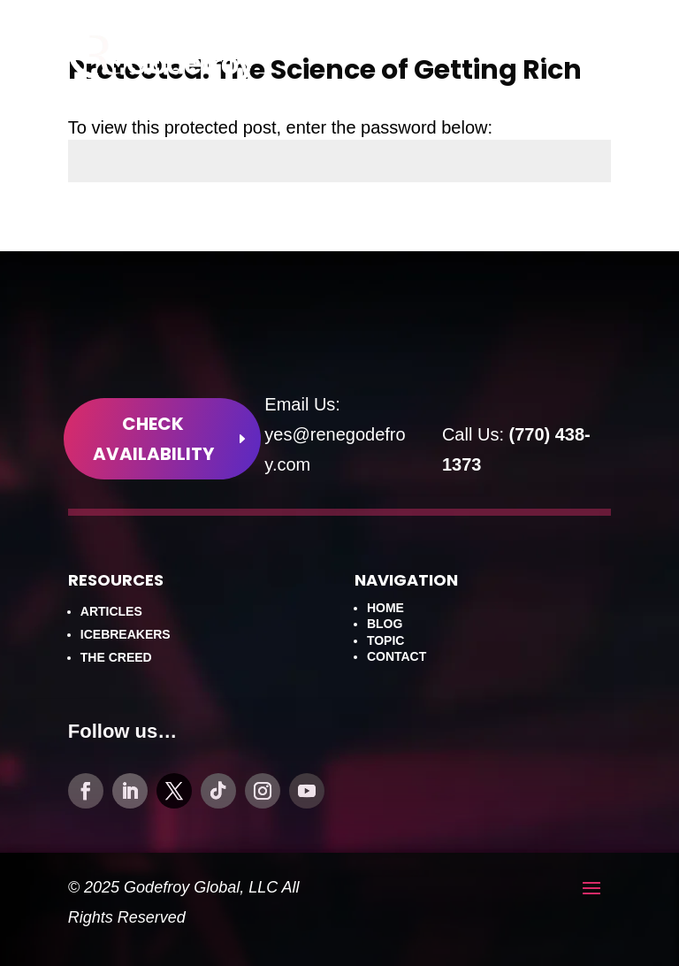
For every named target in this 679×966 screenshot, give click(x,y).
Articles (111, 611)
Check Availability (153, 438)
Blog (384, 624)
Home (385, 608)
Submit (564, 229)
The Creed (116, 657)
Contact (396, 656)
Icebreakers (125, 634)
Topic (386, 640)
